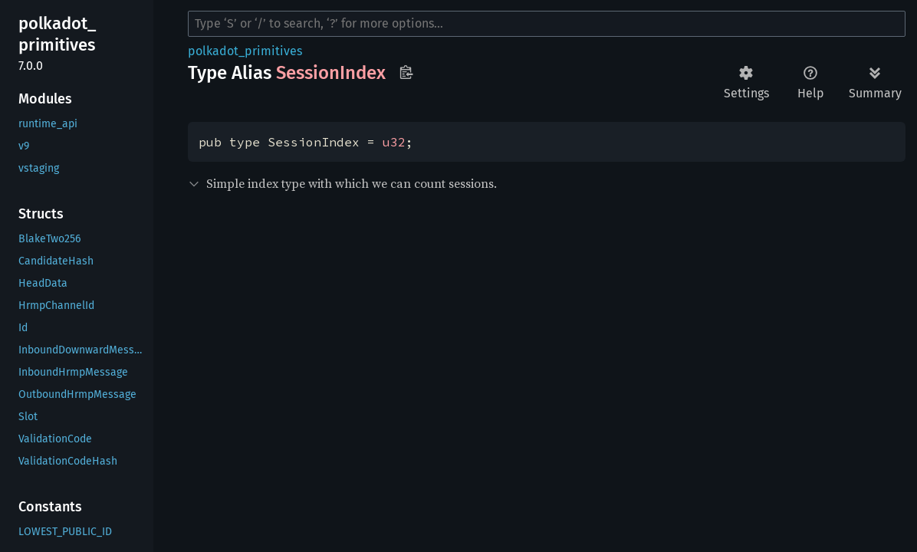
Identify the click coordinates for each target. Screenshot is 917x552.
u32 (394, 142)
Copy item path (406, 72)
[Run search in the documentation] (546, 24)
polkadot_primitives (245, 51)
